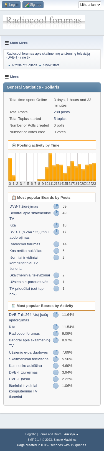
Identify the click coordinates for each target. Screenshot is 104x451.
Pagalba (30, 434)
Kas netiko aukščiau (25, 251)
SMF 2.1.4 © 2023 (39, 439)
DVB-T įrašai (19, 379)
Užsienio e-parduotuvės (28, 282)
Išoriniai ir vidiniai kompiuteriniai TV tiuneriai (23, 263)
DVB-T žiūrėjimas (23, 206)
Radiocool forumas (24, 244)
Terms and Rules (50, 434)
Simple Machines (65, 439)
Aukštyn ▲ (71, 434)
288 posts (62, 112)
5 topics (60, 119)
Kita (12, 225)
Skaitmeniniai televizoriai (29, 275)
